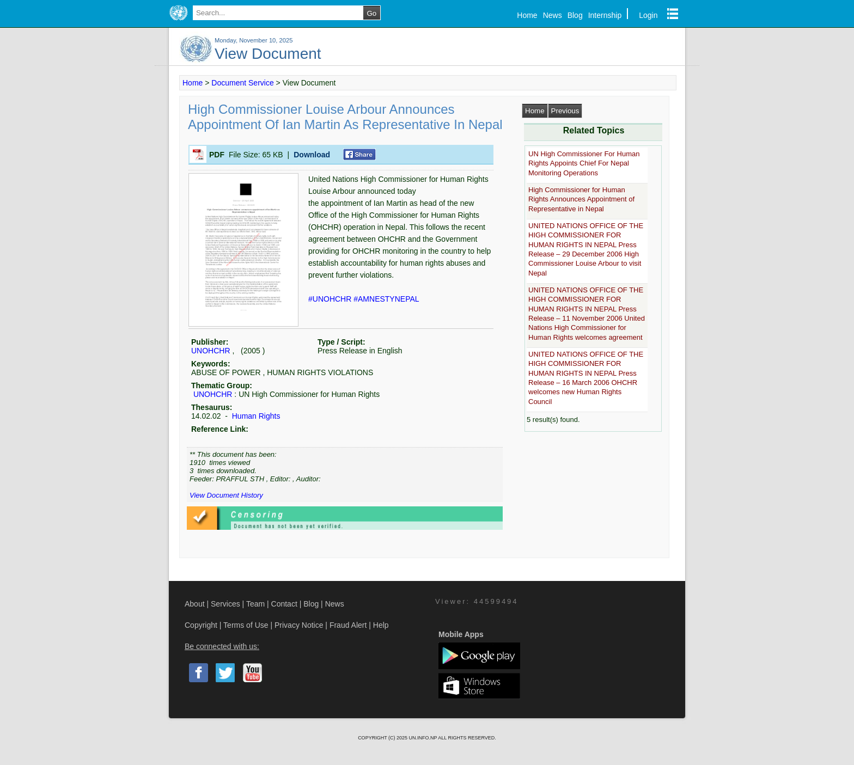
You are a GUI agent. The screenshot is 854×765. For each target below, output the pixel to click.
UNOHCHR (210, 350)
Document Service (242, 82)
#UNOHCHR (330, 299)
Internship (604, 15)
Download (312, 154)
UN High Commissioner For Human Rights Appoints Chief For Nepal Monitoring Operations (583, 163)
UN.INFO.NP (423, 737)
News (552, 15)
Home (527, 15)
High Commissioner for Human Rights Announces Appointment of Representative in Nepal (581, 199)
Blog (575, 15)
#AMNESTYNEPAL (386, 299)
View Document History (226, 495)
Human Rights (255, 416)
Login (648, 15)
